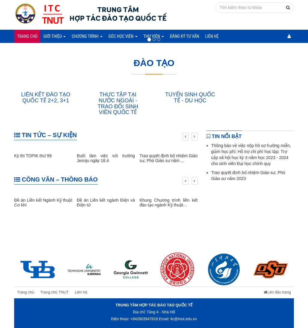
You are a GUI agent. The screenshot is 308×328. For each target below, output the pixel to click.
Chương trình (87, 36)
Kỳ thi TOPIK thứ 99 (32, 155)
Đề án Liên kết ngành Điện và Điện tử (106, 202)
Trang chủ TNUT (54, 292)
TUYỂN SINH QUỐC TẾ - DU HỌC (190, 98)
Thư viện (153, 36)
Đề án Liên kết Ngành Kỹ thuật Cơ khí (43, 202)
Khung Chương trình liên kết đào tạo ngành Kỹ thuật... (169, 202)
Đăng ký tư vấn (184, 36)
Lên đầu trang (277, 292)
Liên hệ (212, 36)
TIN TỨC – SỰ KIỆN (45, 135)
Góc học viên (123, 36)
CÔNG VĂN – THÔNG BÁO (56, 179)
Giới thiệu (54, 36)
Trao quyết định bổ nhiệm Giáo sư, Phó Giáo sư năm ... (169, 158)
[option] (37, 269)
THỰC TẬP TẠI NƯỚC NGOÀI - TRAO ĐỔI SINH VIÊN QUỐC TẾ (117, 103)
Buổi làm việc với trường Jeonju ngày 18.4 (106, 158)
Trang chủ (27, 36)
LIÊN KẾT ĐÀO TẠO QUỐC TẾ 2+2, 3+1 (45, 98)
